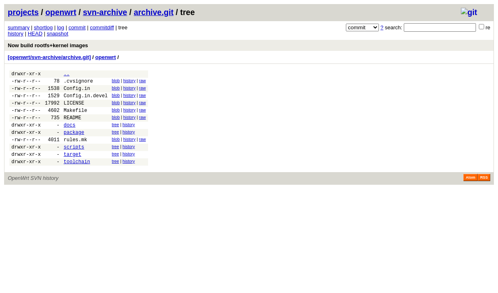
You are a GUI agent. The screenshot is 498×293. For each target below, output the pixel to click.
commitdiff (102, 27)
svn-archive (105, 12)
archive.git (154, 12)
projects (23, 12)
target (72, 168)
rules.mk (75, 151)
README (72, 125)
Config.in (77, 91)
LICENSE (74, 108)
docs (69, 134)
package (74, 143)
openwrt (60, 12)
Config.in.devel (86, 100)
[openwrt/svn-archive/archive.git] (49, 57)
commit (77, 27)
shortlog (43, 27)
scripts (74, 160)
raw (142, 82)
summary (18, 27)
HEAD (35, 34)
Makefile (75, 117)
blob (116, 82)
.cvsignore (78, 83)
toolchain (77, 177)
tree (115, 133)
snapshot (58, 34)
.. (66, 74)
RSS (484, 193)
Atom (470, 193)
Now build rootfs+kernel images (48, 45)
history (15, 34)
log (60, 27)
